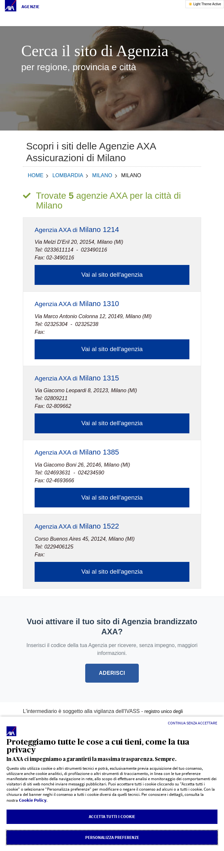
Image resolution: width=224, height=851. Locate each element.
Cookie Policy (32, 800)
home (35, 175)
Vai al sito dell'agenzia (112, 274)
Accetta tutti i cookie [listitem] (112, 816)
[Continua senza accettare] (192, 723)
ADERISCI (112, 673)
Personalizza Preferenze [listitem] (112, 837)
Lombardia (67, 175)
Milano (102, 175)
